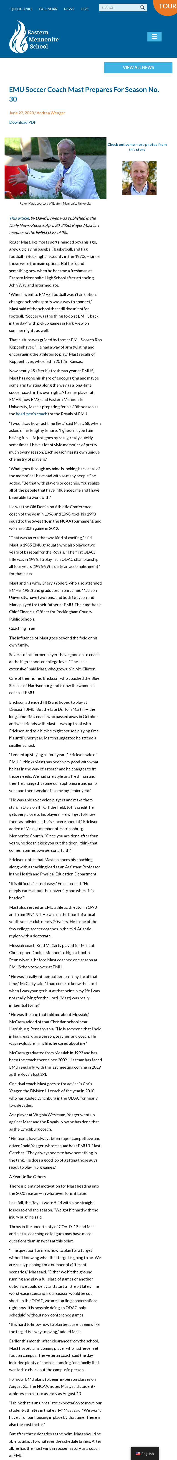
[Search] (123, 7)
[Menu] (154, 36)
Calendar (48, 9)
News (69, 9)
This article (19, 218)
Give (85, 9)
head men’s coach (31, 413)
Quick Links (21, 9)
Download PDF (22, 122)
